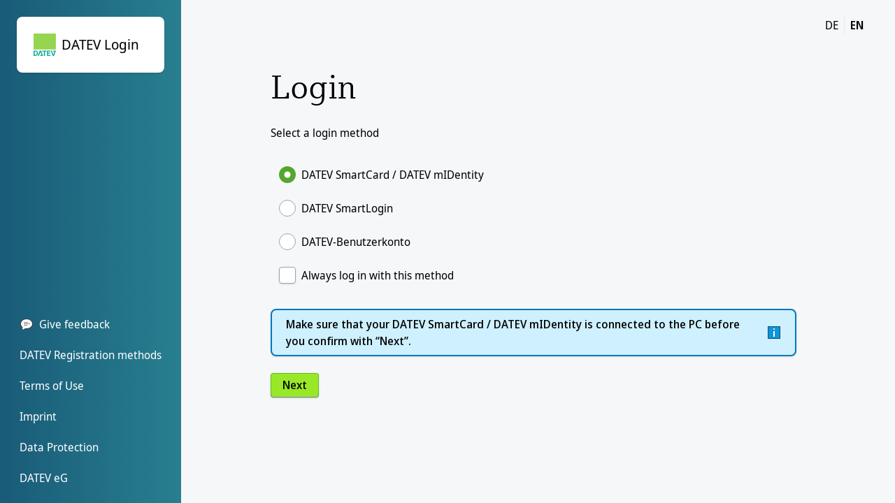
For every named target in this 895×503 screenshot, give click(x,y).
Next (294, 385)
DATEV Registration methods (91, 355)
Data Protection (59, 447)
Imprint (38, 416)
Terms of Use (52, 385)
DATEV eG (44, 478)
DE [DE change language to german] (831, 25)
